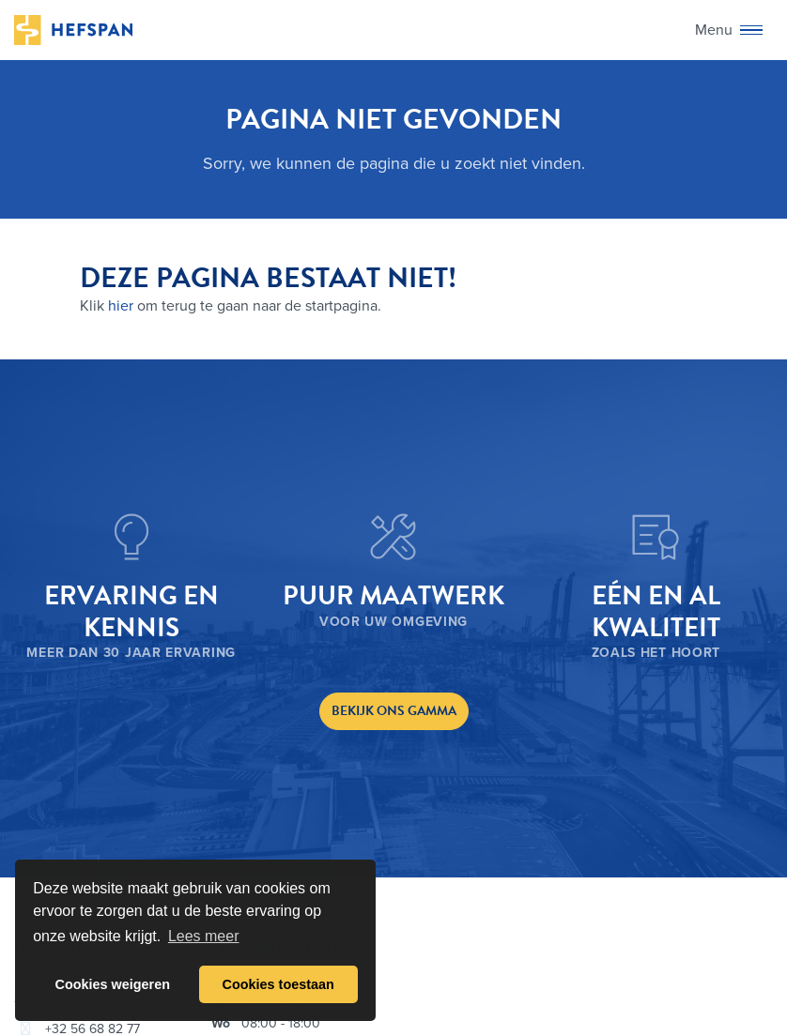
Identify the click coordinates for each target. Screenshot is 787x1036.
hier (120, 306)
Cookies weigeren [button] (112, 984)
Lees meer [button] (203, 936)
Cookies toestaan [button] (278, 984)
